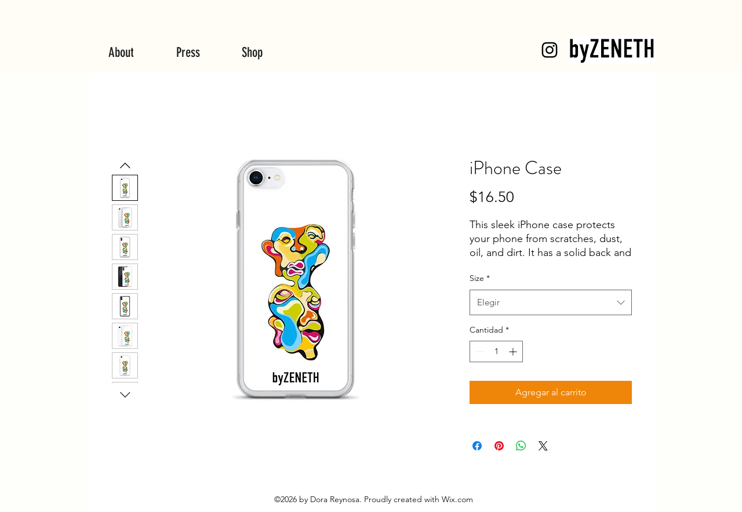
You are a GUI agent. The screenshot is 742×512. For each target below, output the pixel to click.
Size (480, 278)
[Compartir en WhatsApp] (521, 446)
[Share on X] (543, 446)
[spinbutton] (496, 351)
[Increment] (514, 351)
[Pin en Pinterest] (499, 446)
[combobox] (551, 302)
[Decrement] (478, 351)
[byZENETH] (549, 49)
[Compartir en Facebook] (477, 446)
